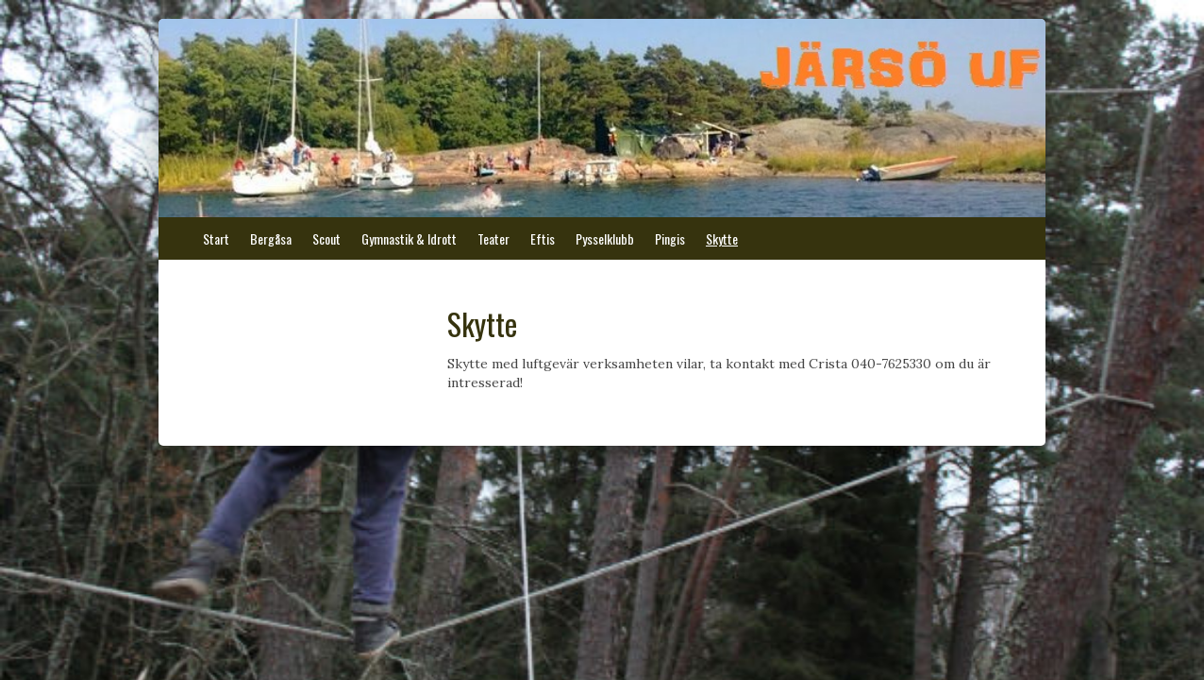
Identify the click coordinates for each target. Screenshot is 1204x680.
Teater (493, 238)
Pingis (670, 238)
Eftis (542, 238)
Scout (326, 238)
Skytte (722, 238)
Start (216, 238)
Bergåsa (271, 238)
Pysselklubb (605, 238)
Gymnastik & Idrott (409, 238)
